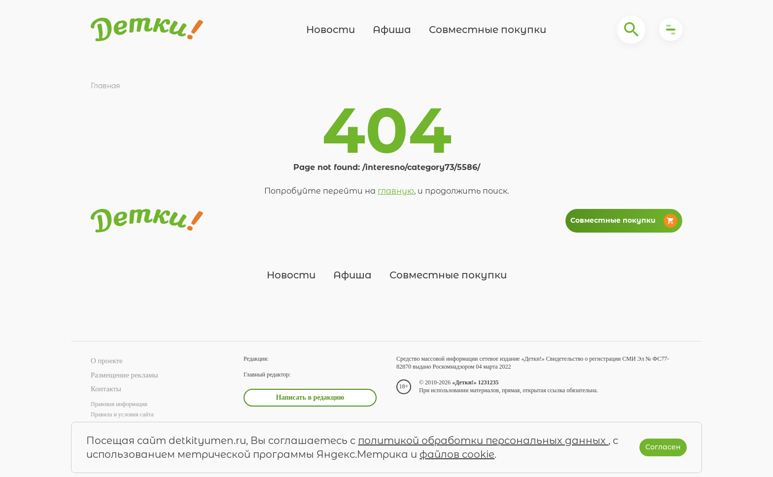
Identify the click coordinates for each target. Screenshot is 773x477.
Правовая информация (119, 404)
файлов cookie (461, 454)
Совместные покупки (485, 29)
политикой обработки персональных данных (488, 440)
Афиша (389, 29)
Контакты (106, 389)
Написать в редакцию (310, 397)
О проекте (107, 361)
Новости (328, 29)
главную (396, 191)
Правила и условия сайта (122, 414)
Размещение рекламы (124, 375)
